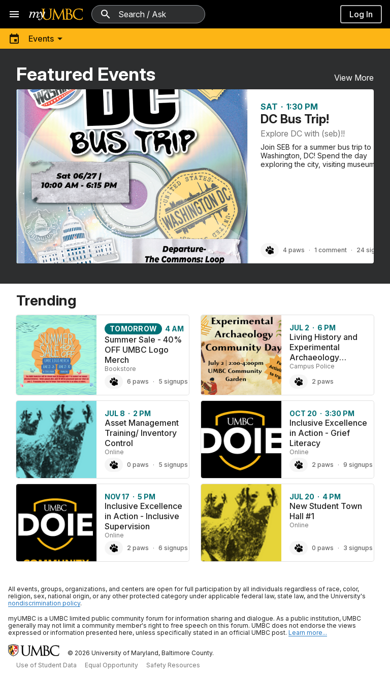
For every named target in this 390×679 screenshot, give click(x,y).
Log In (361, 14)
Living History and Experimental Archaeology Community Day (323, 352)
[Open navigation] (14, 14)
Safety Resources (173, 665)
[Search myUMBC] (148, 14)
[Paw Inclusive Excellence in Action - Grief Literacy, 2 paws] (298, 465)
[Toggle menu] (37, 38)
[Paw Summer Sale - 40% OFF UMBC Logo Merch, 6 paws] (114, 382)
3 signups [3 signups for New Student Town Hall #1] (358, 548)
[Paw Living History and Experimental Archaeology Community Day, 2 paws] (298, 382)
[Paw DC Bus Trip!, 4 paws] (270, 250)
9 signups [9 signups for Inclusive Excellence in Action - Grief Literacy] (358, 464)
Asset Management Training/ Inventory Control (142, 433)
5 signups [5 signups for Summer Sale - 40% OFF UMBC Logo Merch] (173, 381)
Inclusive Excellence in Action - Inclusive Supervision (143, 516)
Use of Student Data (46, 665)
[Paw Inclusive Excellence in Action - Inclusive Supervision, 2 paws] (114, 548)
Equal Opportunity (111, 665)
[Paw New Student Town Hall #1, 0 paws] (298, 548)
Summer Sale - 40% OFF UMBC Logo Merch (143, 349)
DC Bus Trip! (295, 119)
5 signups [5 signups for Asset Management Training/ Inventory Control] (173, 464)
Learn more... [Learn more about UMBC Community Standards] (307, 632)
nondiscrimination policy (44, 603)
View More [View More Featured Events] (354, 78)
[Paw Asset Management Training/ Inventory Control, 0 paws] (114, 465)
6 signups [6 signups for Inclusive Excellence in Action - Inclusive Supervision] (173, 548)
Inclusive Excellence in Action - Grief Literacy (328, 433)
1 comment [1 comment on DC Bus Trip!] (330, 250)
